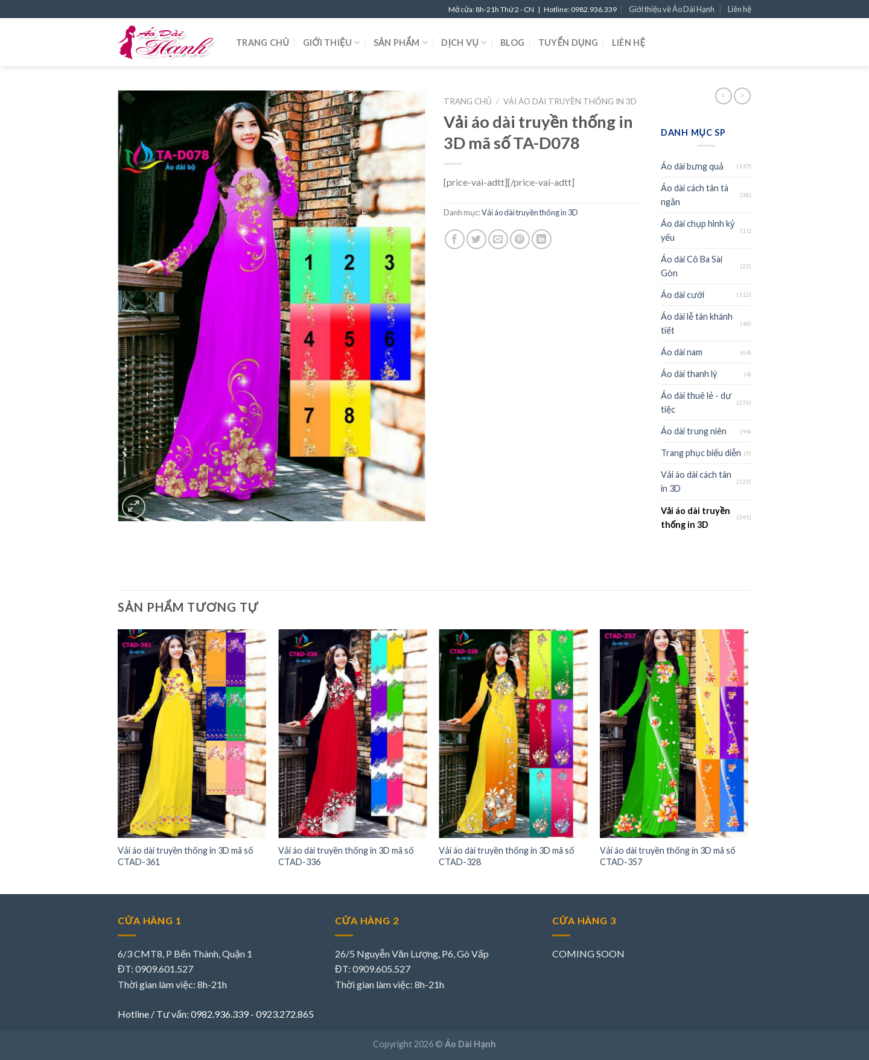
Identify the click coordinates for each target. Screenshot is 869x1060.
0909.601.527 (164, 968)
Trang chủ (262, 42)
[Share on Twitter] (476, 239)
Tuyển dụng (568, 42)
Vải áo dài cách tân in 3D (696, 481)
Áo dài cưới (682, 295)
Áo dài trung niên (694, 431)
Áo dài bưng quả (692, 166)
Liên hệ (739, 9)
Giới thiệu (331, 42)
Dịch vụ (463, 42)
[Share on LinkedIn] (542, 239)
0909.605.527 (381, 968)
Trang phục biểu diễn (701, 453)
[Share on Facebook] (455, 239)
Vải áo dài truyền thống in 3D (570, 101)
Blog (512, 42)
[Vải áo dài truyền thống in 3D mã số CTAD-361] (192, 733)
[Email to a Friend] (498, 239)
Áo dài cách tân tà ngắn (694, 195)
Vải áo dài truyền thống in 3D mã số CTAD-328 (507, 856)
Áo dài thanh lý (689, 374)
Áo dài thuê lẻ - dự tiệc (696, 402)
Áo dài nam (681, 352)
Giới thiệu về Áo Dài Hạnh (672, 9)
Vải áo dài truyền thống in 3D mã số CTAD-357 (668, 856)
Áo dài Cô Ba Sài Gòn (691, 266)
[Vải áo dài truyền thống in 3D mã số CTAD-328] (513, 733)
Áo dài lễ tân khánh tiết (697, 323)
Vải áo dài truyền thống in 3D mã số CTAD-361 (185, 856)
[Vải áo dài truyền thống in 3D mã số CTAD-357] (674, 733)
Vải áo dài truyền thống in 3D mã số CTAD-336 (346, 856)
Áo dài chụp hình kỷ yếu (697, 230)
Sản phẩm (401, 42)
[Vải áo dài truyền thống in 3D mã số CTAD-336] (352, 733)
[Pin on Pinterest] (520, 239)
